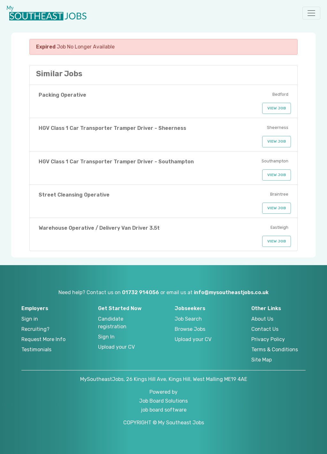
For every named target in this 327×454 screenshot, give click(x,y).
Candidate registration (112, 323)
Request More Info (43, 339)
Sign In (106, 337)
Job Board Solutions (163, 401)
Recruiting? (35, 329)
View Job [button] (276, 108)
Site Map (261, 360)
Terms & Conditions (274, 349)
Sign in (29, 319)
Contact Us (264, 329)
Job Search (188, 319)
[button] (311, 13)
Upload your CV (116, 347)
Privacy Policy (268, 339)
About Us (262, 319)
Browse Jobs (190, 329)
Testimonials (36, 349)
